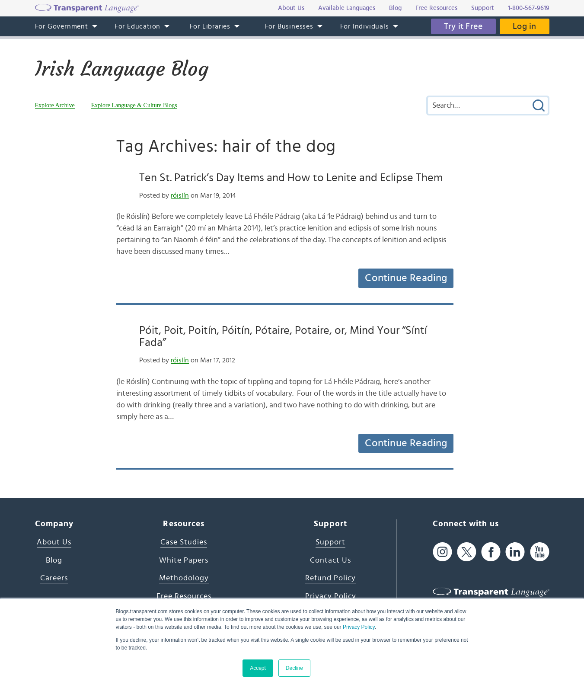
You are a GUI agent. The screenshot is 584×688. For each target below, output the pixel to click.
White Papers (183, 560)
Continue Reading (406, 278)
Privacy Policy (359, 627)
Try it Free (463, 26)
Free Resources (183, 596)
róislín (180, 195)
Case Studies (183, 542)
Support (330, 542)
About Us (54, 542)
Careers (54, 578)
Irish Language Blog (121, 68)
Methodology (184, 578)
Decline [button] (294, 668)
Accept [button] (258, 668)
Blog (54, 560)
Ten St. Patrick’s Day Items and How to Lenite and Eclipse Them (291, 177)
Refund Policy (330, 578)
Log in (524, 26)
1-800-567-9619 (528, 8)
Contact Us (330, 560)
